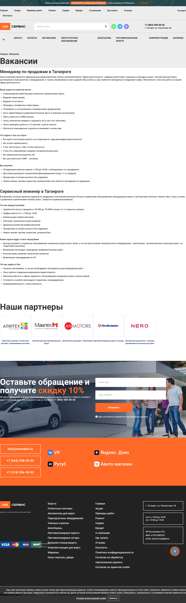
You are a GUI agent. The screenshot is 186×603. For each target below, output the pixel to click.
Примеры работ (34, 10)
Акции (17, 10)
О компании (95, 10)
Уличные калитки (58, 523)
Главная (4, 10)
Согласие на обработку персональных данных (109, 560)
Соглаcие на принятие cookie (112, 567)
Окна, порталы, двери (61, 557)
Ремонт (52, 10)
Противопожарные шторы (63, 537)
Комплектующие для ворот (64, 547)
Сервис (65, 10)
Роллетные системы (60, 508)
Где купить (112, 10)
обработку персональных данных (131, 417)
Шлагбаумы (104, 38)
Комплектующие (158, 38)
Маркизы (178, 38)
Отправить (114, 407)
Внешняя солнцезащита (62, 542)
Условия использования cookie (91, 598)
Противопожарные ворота (126, 39)
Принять (113, 598)
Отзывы (128, 10)
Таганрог (181, 10)
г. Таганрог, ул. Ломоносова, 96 (158, 28)
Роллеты (32, 38)
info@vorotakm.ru (20, 449)
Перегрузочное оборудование (69, 39)
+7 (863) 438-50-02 (155, 25)
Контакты (7, 15)
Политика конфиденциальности (114, 552)
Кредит (79, 10)
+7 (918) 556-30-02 (20, 472)
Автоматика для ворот (61, 513)
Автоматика (49, 38)
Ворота (18, 38)
